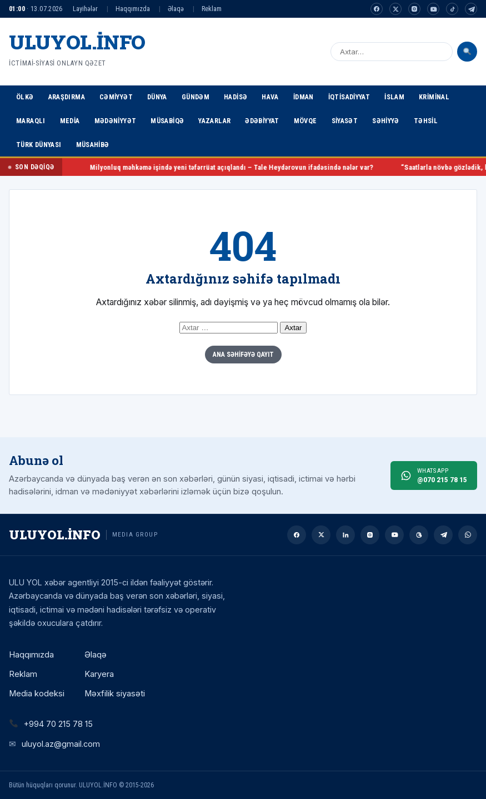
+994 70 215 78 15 (58, 724)
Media (70, 121)
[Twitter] (395, 9)
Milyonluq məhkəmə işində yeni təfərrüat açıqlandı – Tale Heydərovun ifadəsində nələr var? (253, 167)
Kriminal (434, 97)
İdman (303, 97)
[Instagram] (414, 9)
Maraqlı (31, 121)
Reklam (212, 8)
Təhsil (426, 121)
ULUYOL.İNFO (77, 42)
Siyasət (345, 121)
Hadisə (235, 97)
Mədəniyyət (115, 121)
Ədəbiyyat (262, 121)
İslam (394, 97)
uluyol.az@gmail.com (61, 744)
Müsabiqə (167, 121)
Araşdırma (66, 97)
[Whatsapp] (467, 534)
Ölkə (25, 97)
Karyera (99, 674)
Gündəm (195, 97)
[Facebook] (376, 9)
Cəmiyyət (116, 97)
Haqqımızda (133, 8)
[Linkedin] (345, 534)
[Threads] (418, 534)
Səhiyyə (385, 121)
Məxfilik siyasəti (114, 694)
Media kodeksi (36, 694)
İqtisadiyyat (349, 97)
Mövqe (305, 121)
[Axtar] (467, 52)
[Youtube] (433, 9)
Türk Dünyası (39, 144)
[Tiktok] (452, 9)
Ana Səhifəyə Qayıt (243, 354)
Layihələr (85, 8)
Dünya (157, 97)
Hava (270, 97)
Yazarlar (214, 121)
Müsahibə (92, 144)
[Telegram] (471, 9)
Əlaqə (176, 8)
